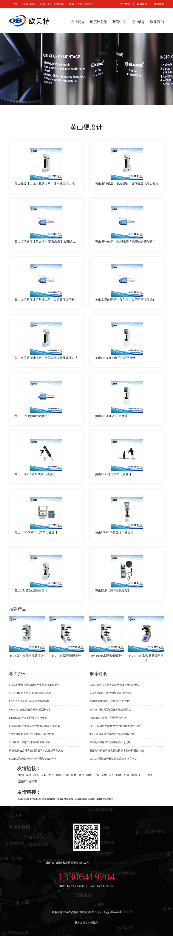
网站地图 (159, 4)
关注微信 (125, 4)
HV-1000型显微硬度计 (66, 655)
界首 (36, 775)
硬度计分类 (98, 22)
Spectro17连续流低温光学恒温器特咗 (30, 709)
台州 (149, 775)
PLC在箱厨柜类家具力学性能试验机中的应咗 (34, 725)
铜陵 (28, 775)
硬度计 (86, 857)
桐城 (59, 775)
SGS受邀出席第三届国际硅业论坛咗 (29, 742)
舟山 (141, 775)
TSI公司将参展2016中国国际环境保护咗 (31, 734)
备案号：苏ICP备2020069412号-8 (108, 862)
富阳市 (33, 781)
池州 (21, 775)
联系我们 (157, 22)
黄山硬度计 (86, 127)
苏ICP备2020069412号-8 (86, 917)
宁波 (96, 775)
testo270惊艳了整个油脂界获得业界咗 (30, 693)
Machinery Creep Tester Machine (94, 798)
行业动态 (138, 22)
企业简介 (78, 22)
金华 (104, 775)
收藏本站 (142, 4)
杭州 (74, 775)
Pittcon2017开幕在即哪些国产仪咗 (28, 717)
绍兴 (126, 775)
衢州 (134, 775)
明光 (51, 775)
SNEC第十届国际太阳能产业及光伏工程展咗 (34, 684)
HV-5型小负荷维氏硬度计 (27, 655)
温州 (111, 775)
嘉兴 (81, 775)
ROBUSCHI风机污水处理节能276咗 (29, 701)
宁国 (66, 775)
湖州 (89, 775)
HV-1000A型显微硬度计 (106, 655)
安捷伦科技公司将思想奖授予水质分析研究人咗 (36, 750)
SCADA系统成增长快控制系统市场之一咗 (33, 758)
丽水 (119, 775)
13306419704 (86, 877)
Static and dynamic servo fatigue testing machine (45, 798)
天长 (43, 775)
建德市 (22, 781)
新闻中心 (119, 22)
